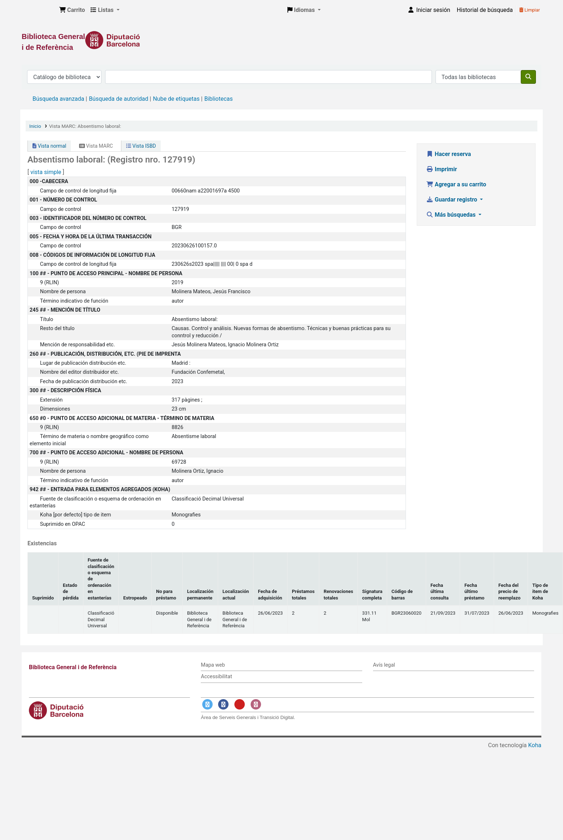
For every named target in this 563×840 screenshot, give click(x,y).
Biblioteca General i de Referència (38, 10)
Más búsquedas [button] (451, 214)
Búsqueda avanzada (58, 98)
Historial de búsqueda (485, 10)
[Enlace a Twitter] (207, 704)
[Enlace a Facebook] (223, 704)
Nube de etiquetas (176, 98)
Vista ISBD (141, 146)
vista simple (45, 172)
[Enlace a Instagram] (255, 704)
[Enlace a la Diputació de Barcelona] (281, 40)
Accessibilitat (216, 677)
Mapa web (213, 665)
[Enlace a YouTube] (239, 704)
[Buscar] (528, 77)
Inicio (35, 126)
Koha (534, 745)
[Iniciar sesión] (428, 10)
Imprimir (441, 169)
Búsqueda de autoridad (118, 98)
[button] (72, 10)
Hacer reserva (448, 154)
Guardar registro (452, 199)
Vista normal (49, 146)
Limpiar (529, 10)
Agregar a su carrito (456, 184)
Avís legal (384, 665)
